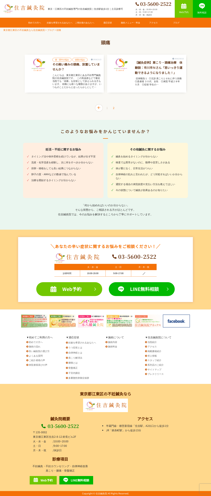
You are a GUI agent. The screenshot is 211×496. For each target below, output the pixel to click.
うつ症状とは (75, 347)
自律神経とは (75, 352)
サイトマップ (154, 369)
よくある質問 (36, 355)
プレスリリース (156, 373)
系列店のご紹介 (156, 364)
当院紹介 (152, 342)
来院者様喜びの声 (38, 364)
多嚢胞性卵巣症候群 (78, 377)
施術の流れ (34, 346)
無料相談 (202, 8)
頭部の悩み (80, 59)
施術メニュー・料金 (130, 22)
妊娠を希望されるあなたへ (60, 22)
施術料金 (112, 346)
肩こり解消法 (75, 357)
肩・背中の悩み (62, 59)
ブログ (176, 22)
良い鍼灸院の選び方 (39, 351)
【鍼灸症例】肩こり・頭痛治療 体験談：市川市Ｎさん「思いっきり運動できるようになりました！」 (158, 67)
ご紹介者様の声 (37, 360)
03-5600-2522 (60, 426)
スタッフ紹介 (154, 360)
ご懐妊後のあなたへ (84, 22)
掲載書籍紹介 (154, 351)
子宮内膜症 (74, 372)
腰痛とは (73, 362)
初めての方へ (34, 22)
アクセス (153, 22)
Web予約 (184, 8)
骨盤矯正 (73, 367)
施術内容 (112, 342)
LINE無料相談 (143, 289)
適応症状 (107, 22)
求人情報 (152, 355)
